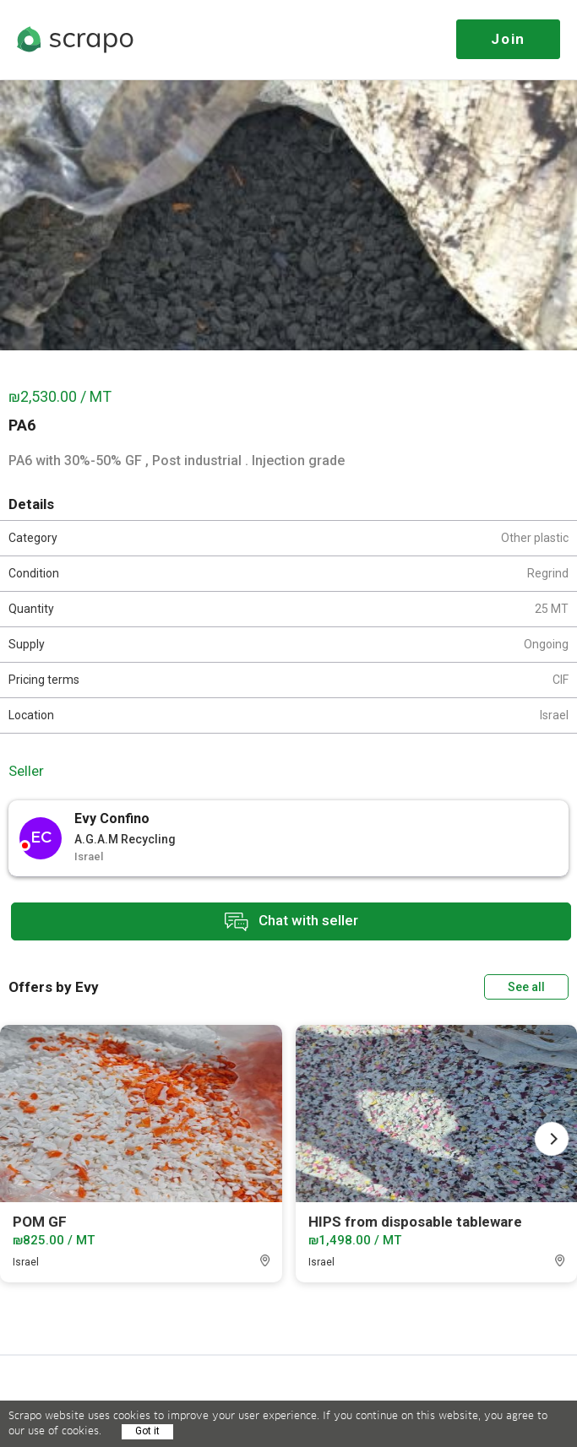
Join (508, 38)
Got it (147, 1431)
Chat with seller (291, 921)
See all (526, 987)
